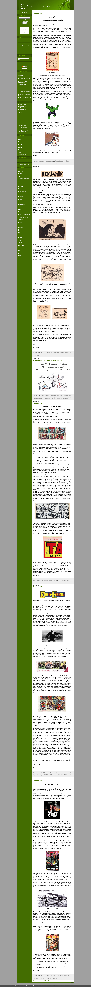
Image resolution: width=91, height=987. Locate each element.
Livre (20, 220)
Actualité (20, 173)
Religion (20, 238)
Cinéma (20, 188)
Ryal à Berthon (22, 115)
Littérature (21, 219)
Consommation (22, 189)
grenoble (57, 161)
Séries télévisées (22, 245)
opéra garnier (61, 976)
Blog (20, 184)
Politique (20, 237)
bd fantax (50, 976)
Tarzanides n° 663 (38, 168)
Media (20, 224)
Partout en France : (22, 76)
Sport (20, 250)
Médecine (21, 222)
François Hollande (22, 202)
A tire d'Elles (21, 171)
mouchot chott (55, 976)
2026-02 (20, 141)
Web (20, 255)
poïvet (34, 775)
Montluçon (21, 227)
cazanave (38, 775)
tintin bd (41, 398)
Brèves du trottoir (22, 186)
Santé (20, 240)
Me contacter (24, 12)
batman (51, 163)
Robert (20, 130)
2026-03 (20, 139)
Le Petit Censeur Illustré (23, 217)
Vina (20, 104)
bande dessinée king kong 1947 (64, 774)
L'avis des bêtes (22, 212)
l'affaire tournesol (36, 398)
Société (20, 248)
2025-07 (20, 152)
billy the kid (45, 163)
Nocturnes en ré (22, 232)
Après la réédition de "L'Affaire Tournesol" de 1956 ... (48, 360)
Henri (20, 127)
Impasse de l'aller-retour (23, 207)
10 (48, 980)
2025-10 (20, 147)
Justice (20, 211)
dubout (62, 353)
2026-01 (20, 142)
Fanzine (20, 199)
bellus (65, 353)
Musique (20, 230)
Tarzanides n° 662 (38, 403)
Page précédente (37, 980)
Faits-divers (21, 197)
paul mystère (43, 978)
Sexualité (21, 247)
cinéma (56, 774)
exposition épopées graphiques (65, 161)
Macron (20, 256)
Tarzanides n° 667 (38, 13)
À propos (24, 63)
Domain (20, 112)
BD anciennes (21, 160)
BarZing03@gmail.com (24, 164)
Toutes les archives (22, 154)
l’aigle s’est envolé (55, 978)
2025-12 (20, 144)
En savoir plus (67, 985)
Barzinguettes (21, 179)
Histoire (20, 206)
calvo (41, 775)
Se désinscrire (25, 21)
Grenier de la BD (22, 204)
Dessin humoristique (23, 191)
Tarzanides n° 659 (38, 780)
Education (21, 194)
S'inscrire (25, 19)
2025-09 (20, 149)
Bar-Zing (24, 4)
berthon (20, 124)
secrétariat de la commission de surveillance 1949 (53, 582)
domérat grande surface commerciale (60, 163)
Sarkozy (20, 242)
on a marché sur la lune (48, 398)
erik (67, 353)
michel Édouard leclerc (37, 163)
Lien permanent (41, 161)
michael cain (48, 978)
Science (20, 243)
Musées (20, 229)
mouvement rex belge (65, 398)
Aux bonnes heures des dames (24, 178)
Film (20, 201)
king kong (52, 774)
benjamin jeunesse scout (55, 353)
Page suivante (53, 980)
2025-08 (20, 150)
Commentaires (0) (48, 161)
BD (19, 181)
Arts (20, 176)
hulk (48, 163)
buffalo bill (38, 355)
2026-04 (20, 137)
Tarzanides (35, 161)
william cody (43, 355)
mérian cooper (46, 775)
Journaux (21, 209)
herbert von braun (57, 398)
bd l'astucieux (40, 582)
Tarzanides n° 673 (25, 104)
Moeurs (20, 225)
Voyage (20, 253)
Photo (20, 235)
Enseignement (21, 196)
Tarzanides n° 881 (22, 84)
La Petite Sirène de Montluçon (24, 214)
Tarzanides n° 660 (38, 587)
